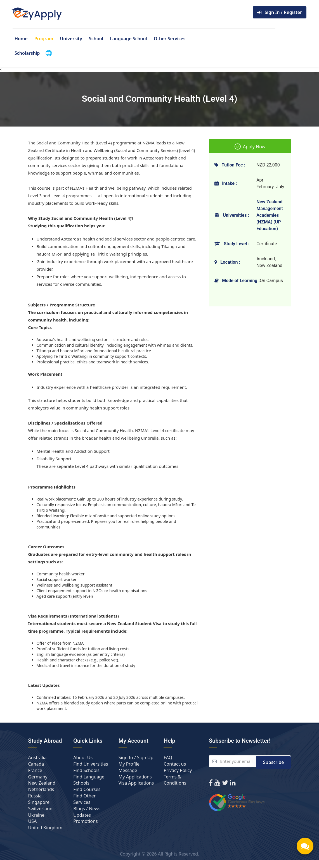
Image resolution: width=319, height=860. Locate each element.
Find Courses (86, 789)
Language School (128, 38)
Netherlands (41, 789)
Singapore (38, 802)
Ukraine (36, 815)
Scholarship (27, 53)
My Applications (135, 777)
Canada (36, 764)
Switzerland (40, 809)
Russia (35, 796)
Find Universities (90, 764)
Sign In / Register (279, 12)
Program (43, 38)
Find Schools (86, 770)
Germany (38, 777)
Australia (37, 757)
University (71, 38)
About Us (83, 757)
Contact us (175, 764)
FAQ (168, 757)
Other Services (169, 38)
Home (21, 38)
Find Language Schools (88, 780)
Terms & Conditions (175, 780)
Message (128, 770)
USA (32, 821)
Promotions (85, 821)
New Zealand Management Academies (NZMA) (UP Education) (269, 215)
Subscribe (273, 761)
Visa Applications (136, 783)
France (35, 770)
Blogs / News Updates (86, 812)
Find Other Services (84, 799)
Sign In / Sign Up (136, 757)
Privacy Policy (178, 770)
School (96, 38)
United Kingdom (45, 828)
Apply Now (250, 146)
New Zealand (42, 783)
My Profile (129, 764)
